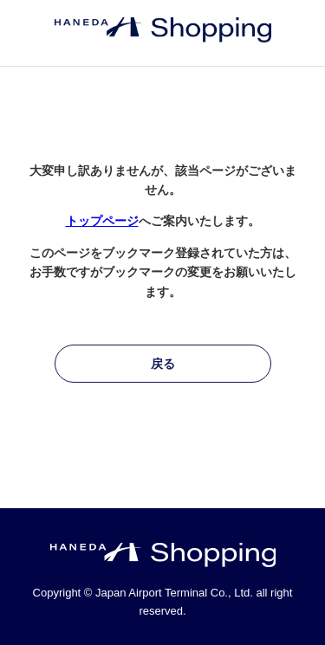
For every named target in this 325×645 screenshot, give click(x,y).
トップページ (102, 221)
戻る (163, 364)
